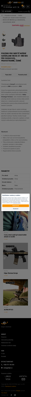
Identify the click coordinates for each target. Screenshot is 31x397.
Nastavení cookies (10, 386)
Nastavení (15, 208)
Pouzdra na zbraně (10, 15)
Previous (3, 32)
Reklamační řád (5, 342)
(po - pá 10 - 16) (14, 7)
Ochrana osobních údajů (8, 345)
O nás (3, 353)
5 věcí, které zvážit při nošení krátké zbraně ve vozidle (15, 236)
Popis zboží (8, 74)
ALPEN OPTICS (8, 309)
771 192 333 (6, 7)
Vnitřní (20, 15)
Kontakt (3, 356)
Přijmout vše (15, 205)
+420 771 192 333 (8, 365)
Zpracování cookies (17, 202)
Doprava (3, 337)
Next (3, 48)
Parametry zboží (22, 74)
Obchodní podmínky (7, 340)
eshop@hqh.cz (7, 368)
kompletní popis (6, 67)
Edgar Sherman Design (11, 273)
